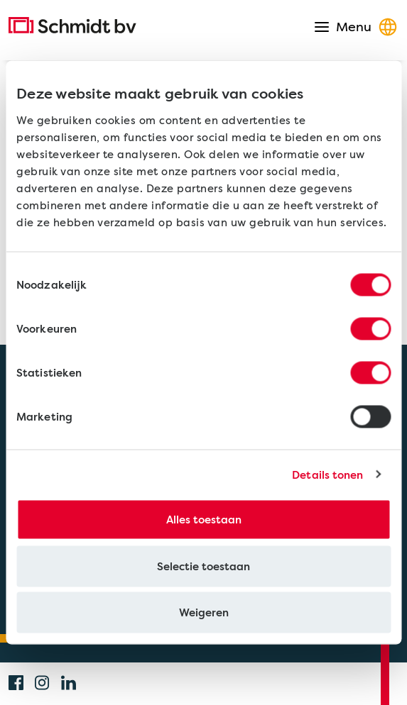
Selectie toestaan (203, 566)
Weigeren (204, 612)
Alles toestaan (204, 520)
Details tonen (327, 474)
